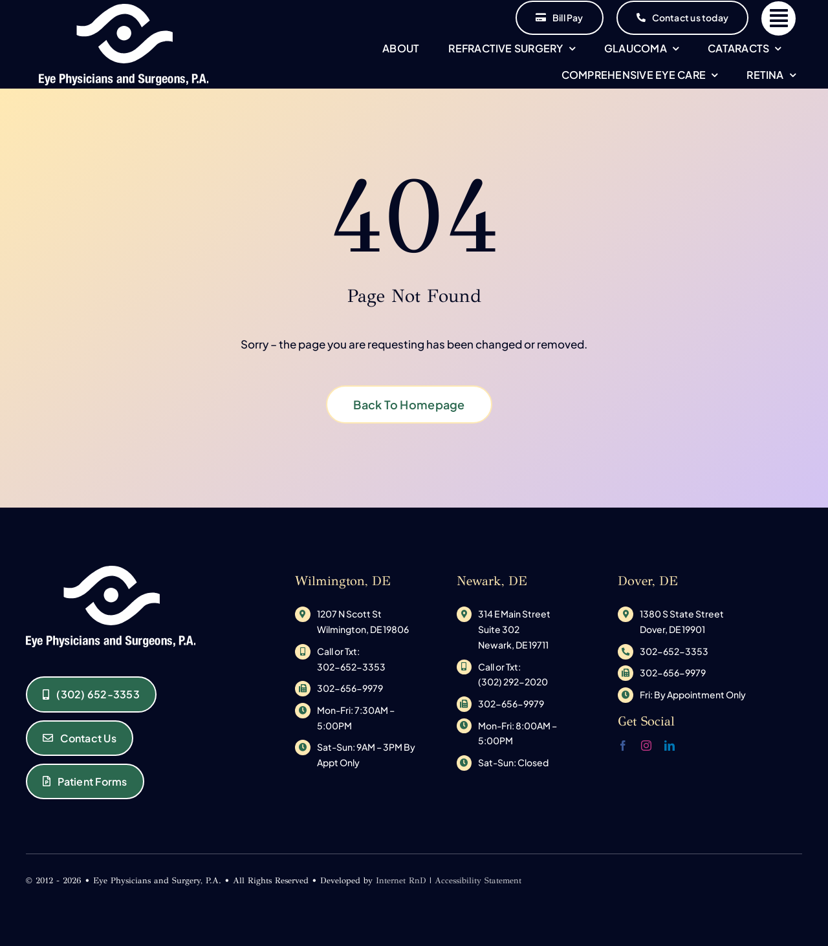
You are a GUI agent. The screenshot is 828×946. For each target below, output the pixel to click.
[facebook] (623, 745)
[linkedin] (669, 745)
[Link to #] (778, 18)
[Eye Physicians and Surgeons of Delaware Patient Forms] (85, 781)
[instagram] (646, 745)
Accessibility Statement (478, 881)
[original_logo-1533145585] (124, 9)
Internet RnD (401, 881)
